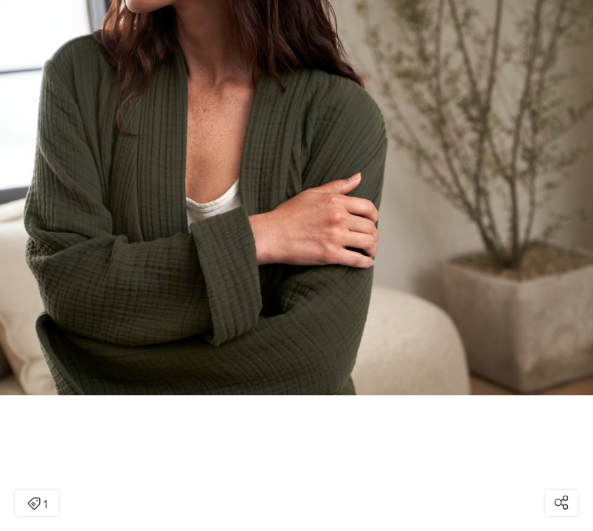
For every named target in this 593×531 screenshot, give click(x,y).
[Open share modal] (561, 503)
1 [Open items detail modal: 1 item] (37, 504)
